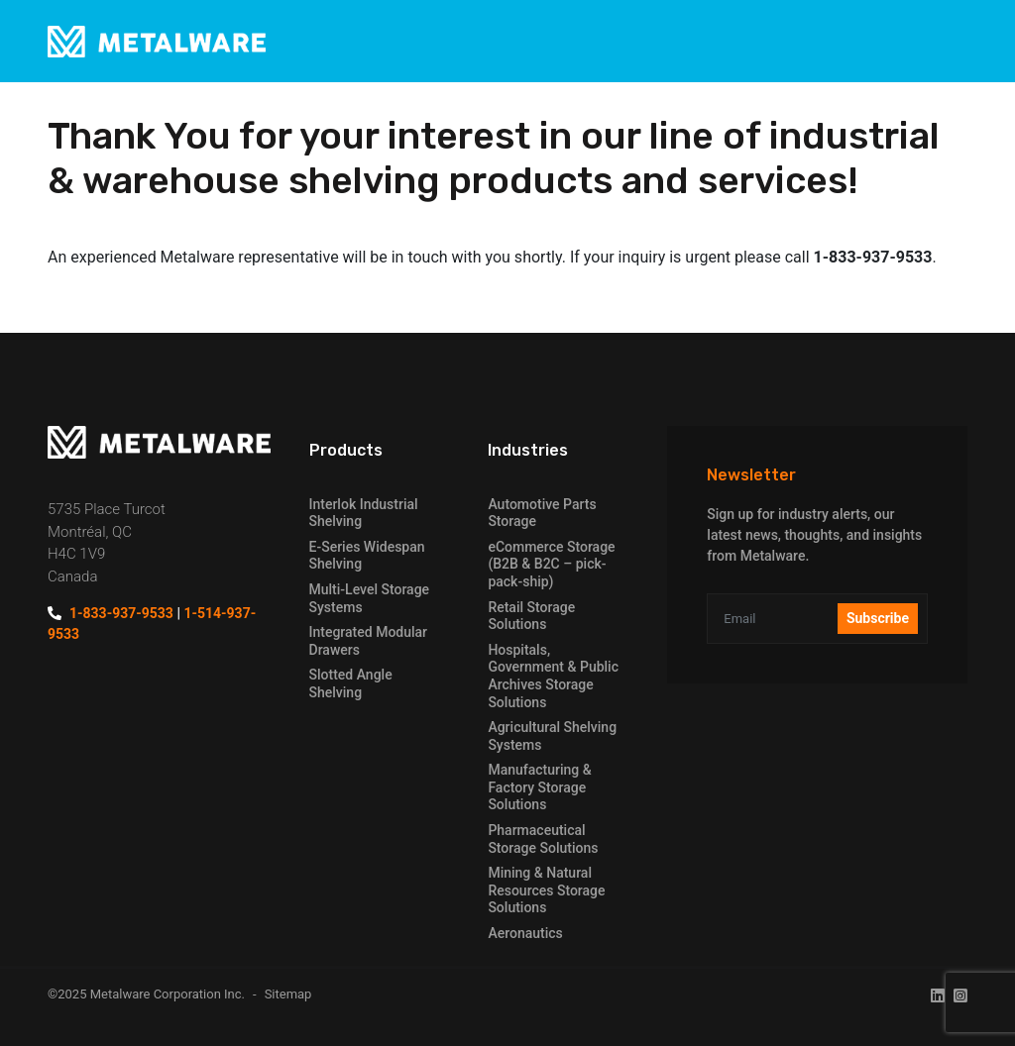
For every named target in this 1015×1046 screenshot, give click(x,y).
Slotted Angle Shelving (351, 683)
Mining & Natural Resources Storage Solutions (546, 890)
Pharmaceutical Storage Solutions (543, 839)
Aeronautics (525, 933)
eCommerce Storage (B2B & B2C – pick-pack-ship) (551, 564)
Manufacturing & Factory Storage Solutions (539, 787)
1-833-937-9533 (121, 613)
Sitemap (288, 994)
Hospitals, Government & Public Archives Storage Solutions (553, 676)
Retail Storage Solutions (531, 616)
